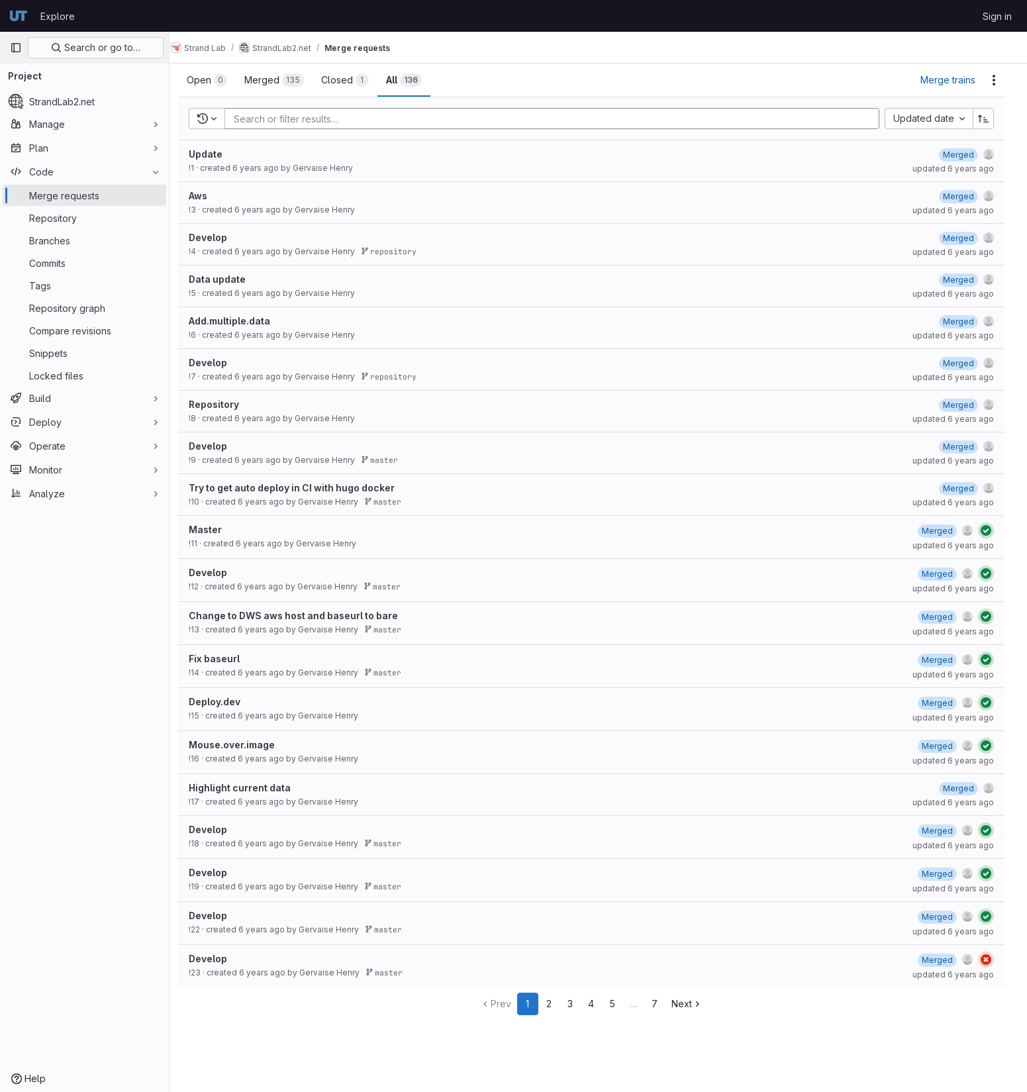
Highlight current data (247, 787)
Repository (221, 404)
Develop (215, 237)
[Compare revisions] (84, 330)
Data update (224, 279)
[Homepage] (18, 15)
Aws (205, 195)
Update (213, 154)
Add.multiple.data (236, 320)
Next (694, 1003)
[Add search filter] (562, 118)
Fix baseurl (221, 658)
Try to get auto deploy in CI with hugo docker (299, 487)
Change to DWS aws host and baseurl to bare (300, 615)
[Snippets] (84, 353)
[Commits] (84, 262)
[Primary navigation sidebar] (15, 47)
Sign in (997, 16)
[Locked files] (84, 375)
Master (212, 529)
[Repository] (84, 217)
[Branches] (84, 240)
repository (396, 251)
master (386, 460)
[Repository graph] (84, 308)
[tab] (214, 80)
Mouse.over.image (239, 744)
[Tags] (84, 285)
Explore (57, 16)
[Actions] (1000, 80)
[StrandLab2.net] (84, 101)
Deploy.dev (222, 701)
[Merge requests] (84, 195)
